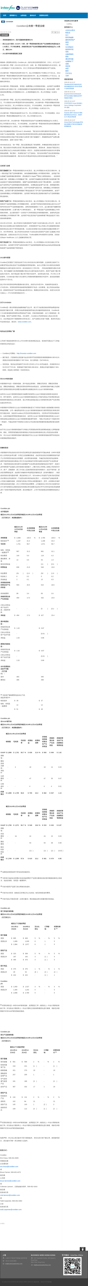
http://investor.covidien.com (26, 353)
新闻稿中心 (13, 15)
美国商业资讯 (43, 15)
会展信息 (23, 15)
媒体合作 (33, 15)
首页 (4, 15)
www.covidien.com (24, 322)
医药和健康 (4, 35)
